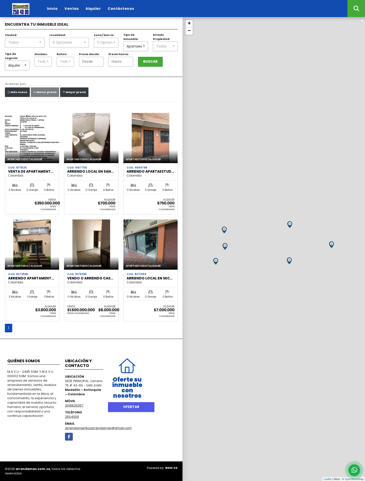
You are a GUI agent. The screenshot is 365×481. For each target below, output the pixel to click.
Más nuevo (17, 92)
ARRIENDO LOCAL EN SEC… (149, 278)
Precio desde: (89, 54)
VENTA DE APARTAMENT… (30, 171)
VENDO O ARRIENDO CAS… (90, 278)
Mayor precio (74, 92)
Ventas (71, 8)
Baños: (62, 54)
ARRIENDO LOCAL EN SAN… (90, 171)
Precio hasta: (118, 54)
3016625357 (74, 405)
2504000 (72, 416)
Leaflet (327, 479)
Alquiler (93, 8)
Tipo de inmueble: (131, 37)
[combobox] (24, 43)
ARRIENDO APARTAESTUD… (150, 171)
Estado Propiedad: (161, 37)
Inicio (52, 8)
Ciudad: (11, 35)
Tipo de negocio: (11, 56)
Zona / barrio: (104, 35)
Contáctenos (121, 8)
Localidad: (57, 35)
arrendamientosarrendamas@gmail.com (98, 428)
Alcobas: (41, 54)
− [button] (189, 31)
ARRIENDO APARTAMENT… (31, 278)
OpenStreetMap (354, 479)
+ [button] (189, 23)
